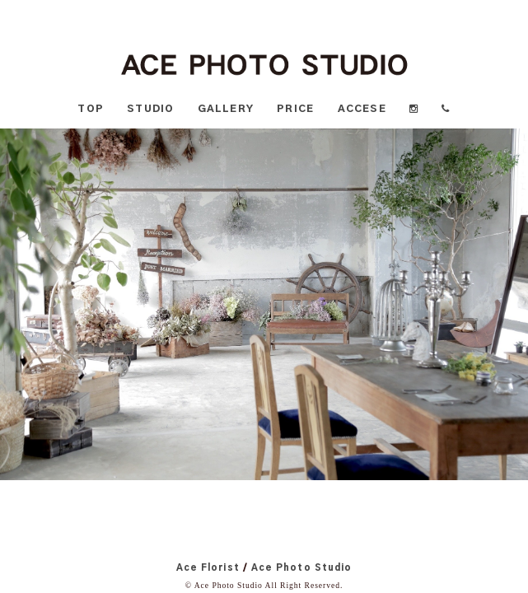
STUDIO (150, 109)
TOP (90, 109)
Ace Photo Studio (301, 567)
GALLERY (226, 109)
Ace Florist (208, 567)
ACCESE (362, 109)
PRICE (295, 109)
